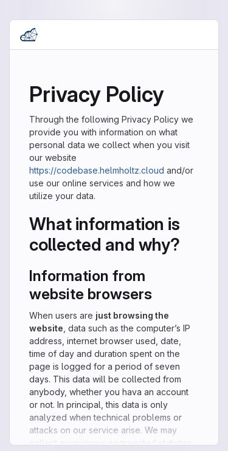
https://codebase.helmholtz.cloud (96, 170)
